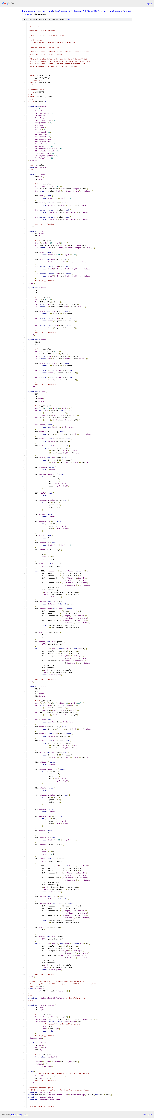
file (68, 19)
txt (144, 1115)
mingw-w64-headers (112, 11)
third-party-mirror (31, 11)
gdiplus (27, 14)
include (127, 11)
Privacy (19, 1115)
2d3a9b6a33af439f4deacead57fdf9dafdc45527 (77, 11)
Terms (26, 1115)
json (150, 1115)
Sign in (149, 3)
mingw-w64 (47, 11)
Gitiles (13, 1115)
